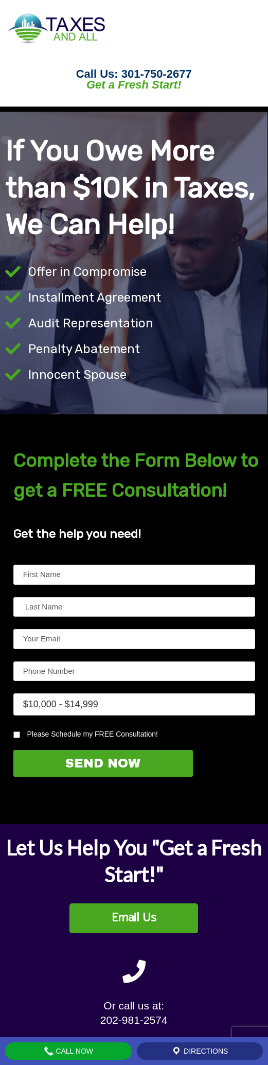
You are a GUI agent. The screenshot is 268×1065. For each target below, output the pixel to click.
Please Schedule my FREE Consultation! (85, 734)
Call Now (69, 1051)
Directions (199, 1051)
